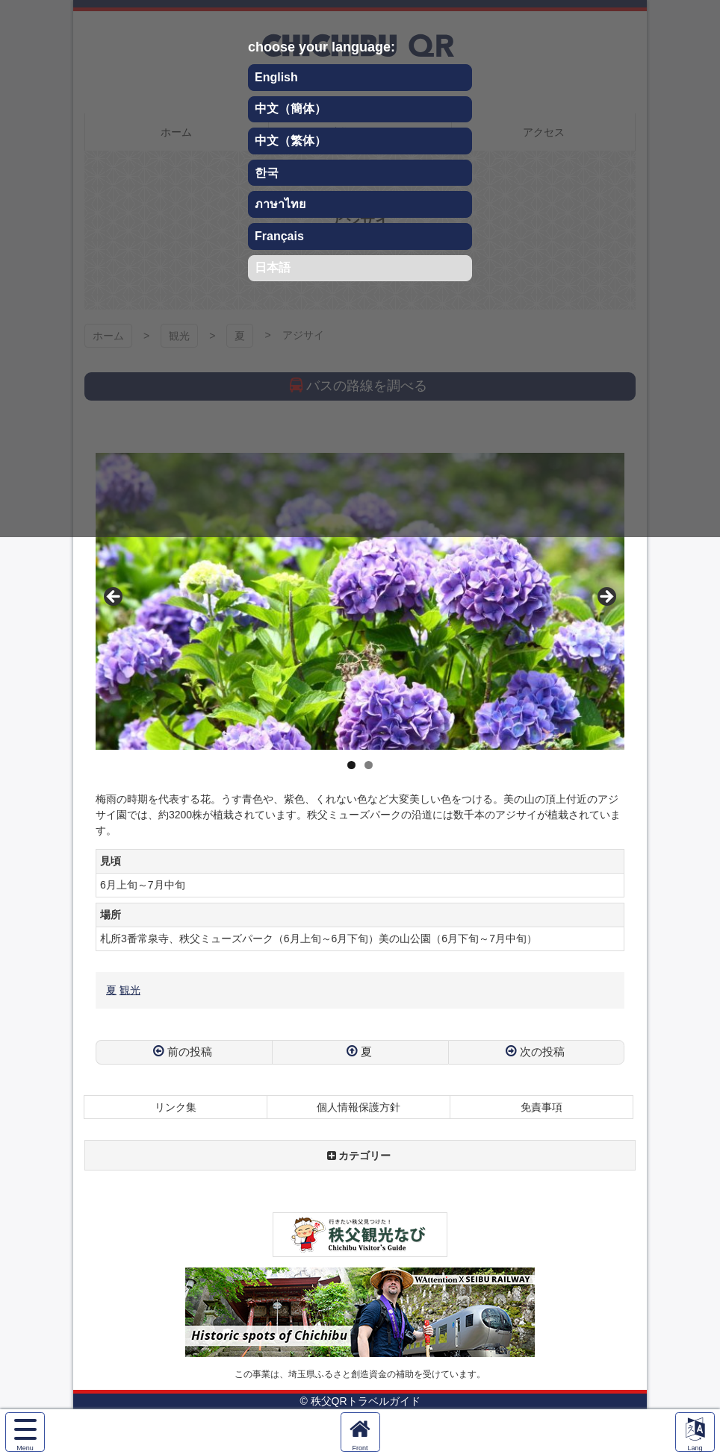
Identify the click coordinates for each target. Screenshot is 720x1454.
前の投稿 (189, 1051)
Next (606, 597)
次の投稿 (542, 1051)
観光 (130, 990)
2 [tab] (368, 765)
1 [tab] (351, 765)
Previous (114, 597)
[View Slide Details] (360, 601)
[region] (360, 601)
